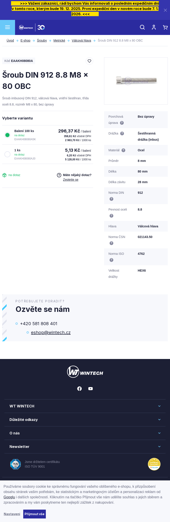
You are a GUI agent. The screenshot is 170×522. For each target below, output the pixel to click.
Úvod (10, 40)
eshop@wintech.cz (51, 332)
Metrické (59, 40)
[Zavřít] (165, 10)
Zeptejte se (70, 179)
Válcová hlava (81, 40)
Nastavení (12, 514)
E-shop (25, 40)
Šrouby (42, 40)
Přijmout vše (34, 514)
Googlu (9, 497)
